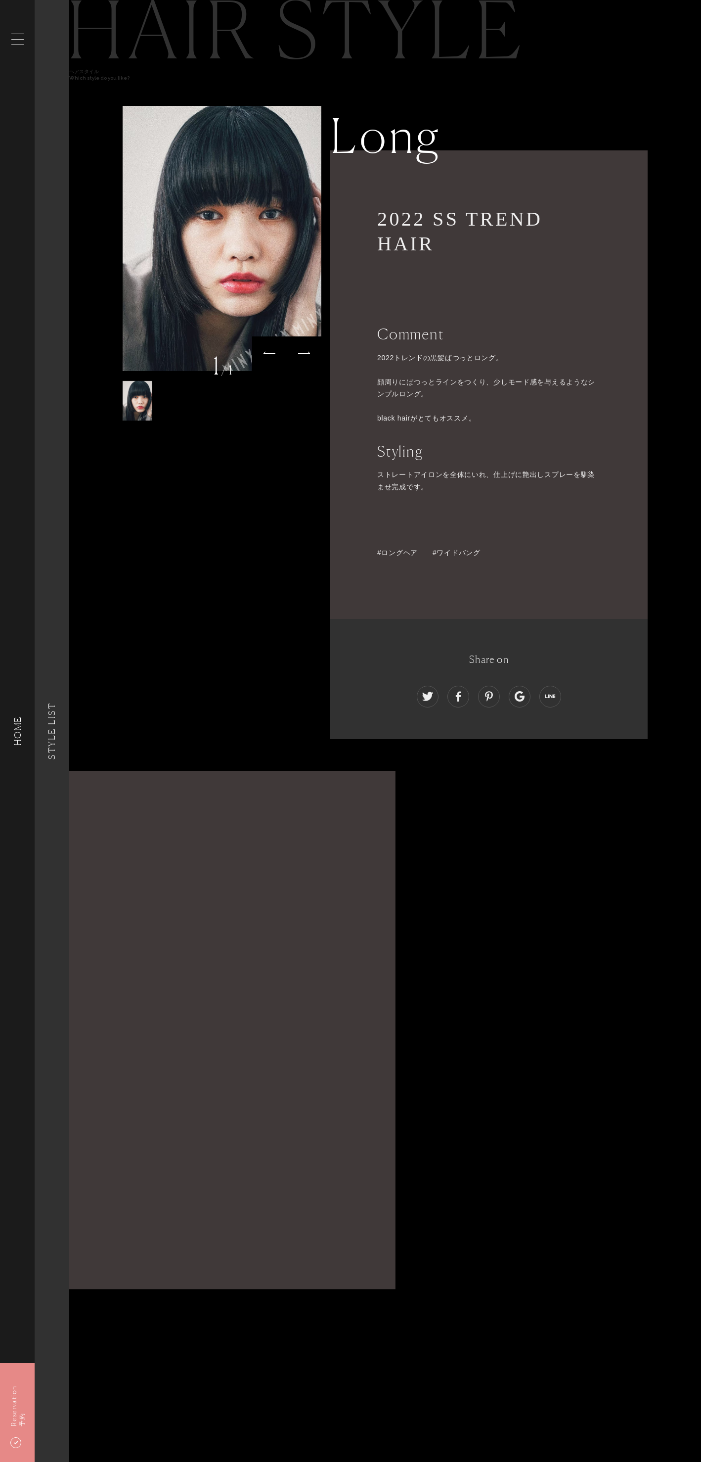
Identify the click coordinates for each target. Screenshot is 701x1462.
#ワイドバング (457, 553)
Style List (51, 731)
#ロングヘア (397, 553)
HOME (17, 731)
